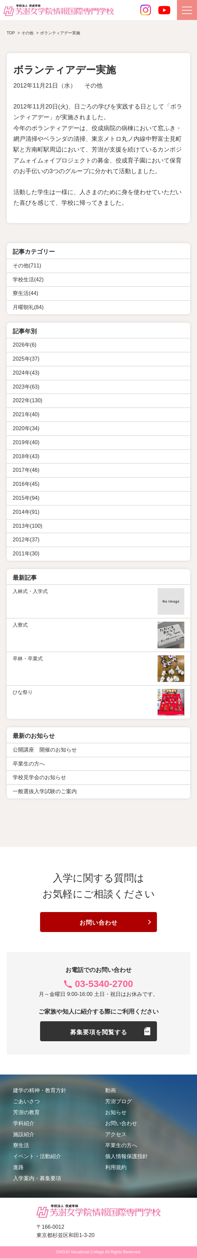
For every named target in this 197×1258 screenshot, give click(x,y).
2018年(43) (26, 456)
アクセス (116, 1134)
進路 (18, 1167)
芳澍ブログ (118, 1101)
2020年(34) (26, 428)
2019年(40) (26, 442)
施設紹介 (23, 1134)
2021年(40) (26, 414)
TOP (11, 33)
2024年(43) (26, 373)
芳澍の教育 (26, 1112)
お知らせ (116, 1112)
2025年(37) (26, 359)
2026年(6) (24, 345)
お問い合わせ (98, 922)
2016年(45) (26, 484)
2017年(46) (26, 470)
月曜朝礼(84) (28, 307)
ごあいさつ (26, 1101)
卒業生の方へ (121, 1145)
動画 (110, 1090)
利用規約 (116, 1167)
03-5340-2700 (104, 984)
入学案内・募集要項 (37, 1178)
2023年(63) (26, 386)
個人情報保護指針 (126, 1156)
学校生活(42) (28, 279)
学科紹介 (23, 1123)
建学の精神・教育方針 (39, 1090)
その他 (93, 85)
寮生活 (21, 1145)
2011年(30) (26, 553)
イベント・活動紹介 (37, 1156)
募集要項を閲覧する (98, 1032)
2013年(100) (27, 525)
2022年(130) (27, 400)
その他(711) (27, 265)
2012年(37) (26, 539)
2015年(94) (26, 498)
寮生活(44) (25, 293)
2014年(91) (26, 512)
